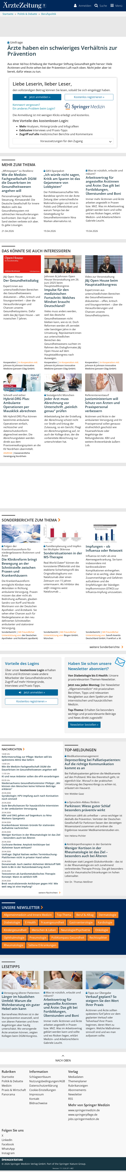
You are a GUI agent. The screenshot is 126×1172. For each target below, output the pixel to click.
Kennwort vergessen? (26, 106)
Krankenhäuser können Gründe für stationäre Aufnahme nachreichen (28, 828)
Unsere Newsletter (21, 908)
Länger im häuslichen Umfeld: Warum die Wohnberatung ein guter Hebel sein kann (21, 1004)
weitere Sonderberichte (107, 648)
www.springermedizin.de (84, 1112)
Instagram (8, 1154)
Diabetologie (12, 924)
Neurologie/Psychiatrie (75, 931)
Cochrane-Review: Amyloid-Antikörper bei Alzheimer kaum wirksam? (26, 847)
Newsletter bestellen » (84, 726)
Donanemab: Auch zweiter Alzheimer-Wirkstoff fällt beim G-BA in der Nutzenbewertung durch (31, 867)
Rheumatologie (13, 947)
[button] (115, 6)
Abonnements (77, 1091)
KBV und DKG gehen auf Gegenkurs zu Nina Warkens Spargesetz (27, 818)
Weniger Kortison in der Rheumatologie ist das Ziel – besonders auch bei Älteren (31, 838)
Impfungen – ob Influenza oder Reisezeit (104, 550)
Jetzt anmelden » (37, 98)
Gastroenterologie (81, 924)
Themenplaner (77, 1083)
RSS (70, 1100)
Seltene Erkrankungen (42, 947)
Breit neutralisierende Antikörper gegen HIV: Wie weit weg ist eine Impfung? (30, 886)
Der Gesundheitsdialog (21, 282)
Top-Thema (64, 916)
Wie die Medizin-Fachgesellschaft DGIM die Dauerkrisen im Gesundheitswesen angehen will (19, 184)
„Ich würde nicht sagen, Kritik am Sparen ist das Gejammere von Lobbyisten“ (62, 182)
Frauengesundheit (52, 924)
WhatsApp (8, 1150)
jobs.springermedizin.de (83, 1120)
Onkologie (101, 931)
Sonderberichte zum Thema (29, 521)
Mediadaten (75, 1078)
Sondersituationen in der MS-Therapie (63, 556)
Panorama (8, 1096)
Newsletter (75, 1096)
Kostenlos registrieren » (89, 98)
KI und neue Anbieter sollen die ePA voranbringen (30, 777)
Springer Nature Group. (72, 1165)
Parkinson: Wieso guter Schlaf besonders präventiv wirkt (87, 809)
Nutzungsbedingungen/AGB (47, 1083)
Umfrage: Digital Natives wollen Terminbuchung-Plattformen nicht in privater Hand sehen (29, 857)
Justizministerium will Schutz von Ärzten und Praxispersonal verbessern (102, 406)
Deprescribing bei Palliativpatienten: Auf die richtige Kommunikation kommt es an (93, 765)
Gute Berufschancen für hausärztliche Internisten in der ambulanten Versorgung (30, 808)
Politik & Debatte (12, 1083)
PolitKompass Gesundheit (67, 939)
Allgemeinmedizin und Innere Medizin (28, 916)
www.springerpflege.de (82, 1116)
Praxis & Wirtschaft (14, 1091)
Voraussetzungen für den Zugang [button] (75, 142)
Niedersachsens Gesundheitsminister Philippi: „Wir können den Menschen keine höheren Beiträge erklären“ (31, 787)
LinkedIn (7, 1141)
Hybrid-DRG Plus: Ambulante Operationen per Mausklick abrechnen (19, 406)
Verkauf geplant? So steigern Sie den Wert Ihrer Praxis (102, 1002)
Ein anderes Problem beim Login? (34, 110)
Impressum (36, 1096)
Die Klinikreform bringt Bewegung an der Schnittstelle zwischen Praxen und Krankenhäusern (19, 569)
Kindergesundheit (15, 931)
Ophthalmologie (14, 939)
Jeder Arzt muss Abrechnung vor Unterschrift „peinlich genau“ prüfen (60, 406)
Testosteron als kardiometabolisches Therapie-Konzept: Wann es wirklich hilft (29, 877)
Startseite (8, 1078)
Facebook (8, 1146)
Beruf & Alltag (85, 916)
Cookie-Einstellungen (42, 1091)
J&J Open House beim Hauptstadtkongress (101, 284)
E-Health (30, 924)
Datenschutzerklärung (43, 1087)
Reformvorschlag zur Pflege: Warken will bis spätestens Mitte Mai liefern (27, 760)
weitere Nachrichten (50, 894)
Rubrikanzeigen (78, 1087)
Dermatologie (107, 916)
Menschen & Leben (44, 931)
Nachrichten (12, 751)
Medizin (7, 1087)
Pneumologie (37, 939)
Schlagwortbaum (40, 1078)
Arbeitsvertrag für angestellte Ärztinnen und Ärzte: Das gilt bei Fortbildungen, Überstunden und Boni (103, 187)
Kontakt (34, 1100)
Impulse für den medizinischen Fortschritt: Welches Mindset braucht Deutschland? (59, 299)
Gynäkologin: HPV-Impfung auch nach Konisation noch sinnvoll (30, 799)
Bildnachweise (38, 1105)
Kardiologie (105, 924)
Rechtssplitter (98, 939)
